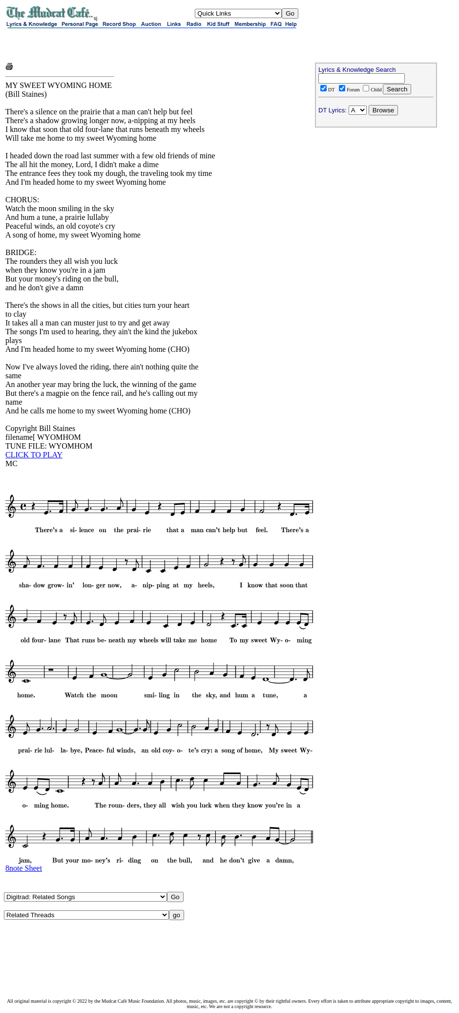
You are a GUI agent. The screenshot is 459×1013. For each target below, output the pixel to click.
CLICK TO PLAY (34, 455)
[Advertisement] (119, 45)
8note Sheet (23, 868)
